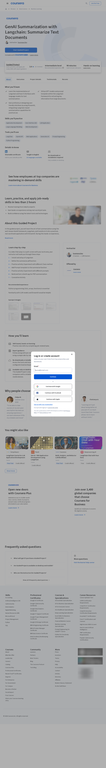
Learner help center (53, 407)
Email (36, 366)
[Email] (53, 370)
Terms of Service (44, 412)
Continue (53, 377)
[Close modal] (72, 354)
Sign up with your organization (43, 404)
